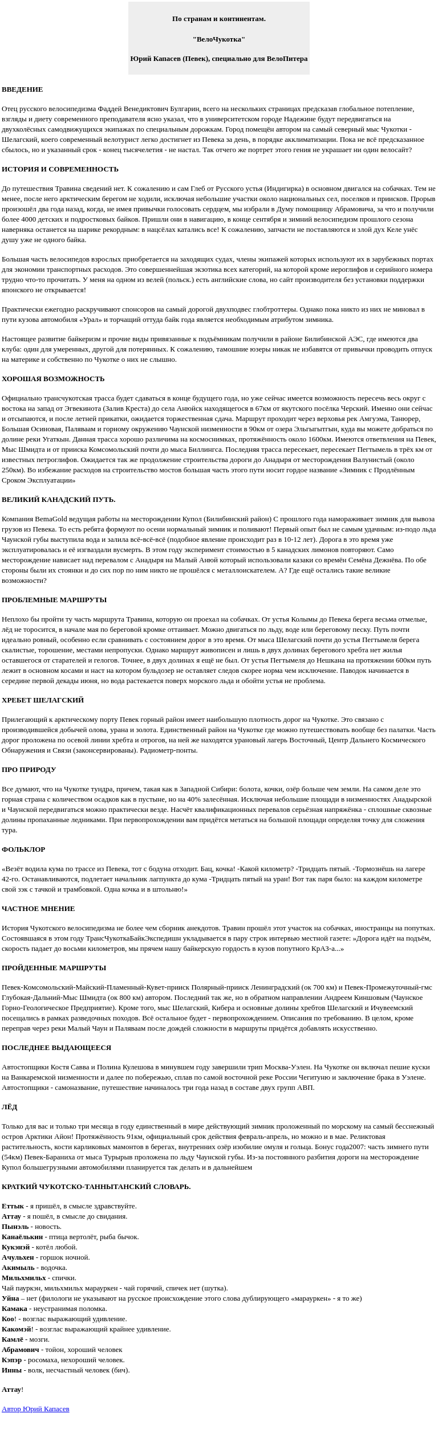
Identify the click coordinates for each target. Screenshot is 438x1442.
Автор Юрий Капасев (36, 1408)
